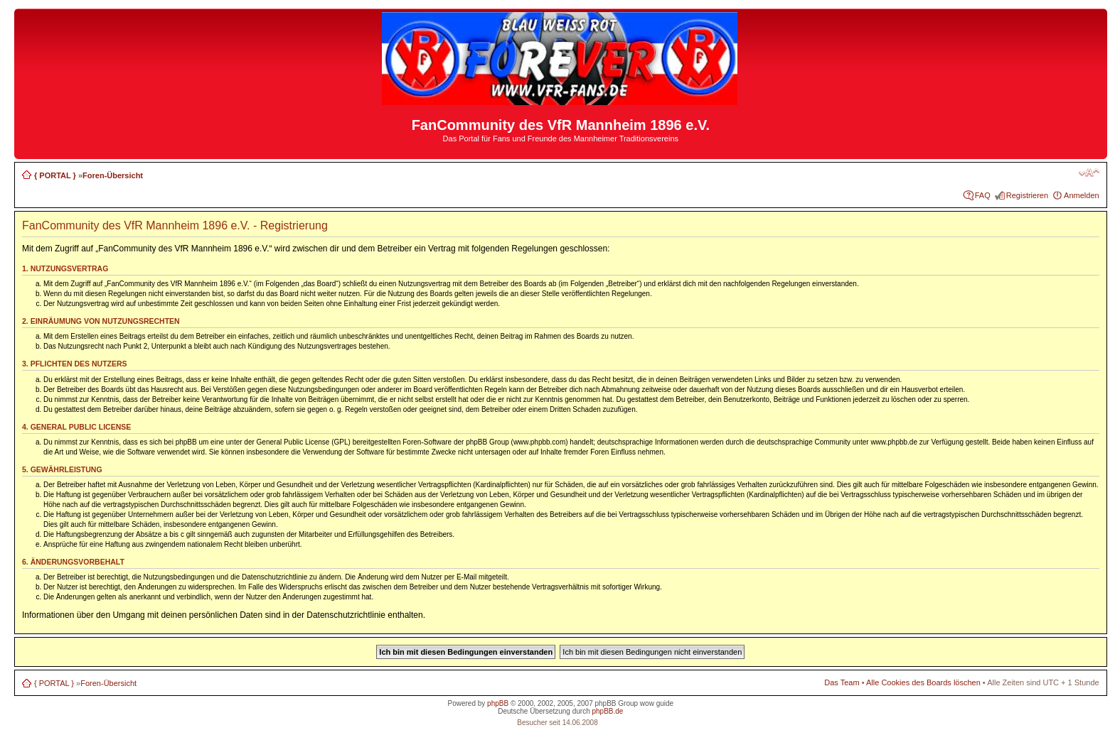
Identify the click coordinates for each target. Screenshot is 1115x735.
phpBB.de (607, 711)
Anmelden (1081, 195)
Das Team (841, 682)
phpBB (497, 703)
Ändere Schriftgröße (1089, 172)
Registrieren (1027, 195)
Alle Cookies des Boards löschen (923, 682)
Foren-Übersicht (112, 175)
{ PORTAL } (55, 175)
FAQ (983, 195)
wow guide (656, 703)
